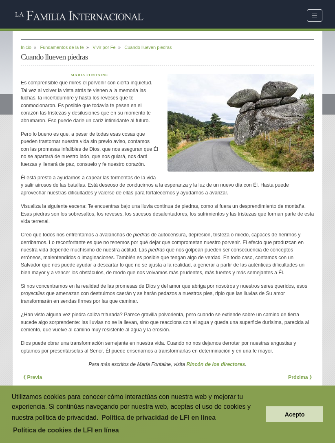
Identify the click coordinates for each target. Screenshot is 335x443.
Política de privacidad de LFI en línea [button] (158, 417)
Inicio (26, 47)
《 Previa (31, 377)
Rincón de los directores (216, 364)
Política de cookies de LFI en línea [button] (66, 430)
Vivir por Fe (104, 47)
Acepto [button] (295, 414)
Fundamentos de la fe (62, 47)
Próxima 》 (301, 377)
